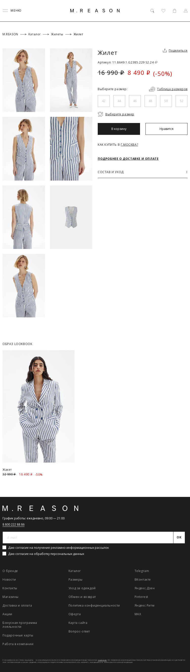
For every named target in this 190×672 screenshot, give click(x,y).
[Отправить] (179, 537)
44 (119, 101)
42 (103, 101)
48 (150, 101)
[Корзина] (174, 11)
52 (181, 101)
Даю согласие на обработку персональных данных (46, 554)
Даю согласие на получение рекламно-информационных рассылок (58, 548)
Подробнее (102, 660)
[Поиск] (152, 11)
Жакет (7, 470)
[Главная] (95, 10)
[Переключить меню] (12, 11)
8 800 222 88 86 (13, 524)
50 (166, 101)
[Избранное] (163, 11)
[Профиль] (186, 11)
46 (135, 101)
